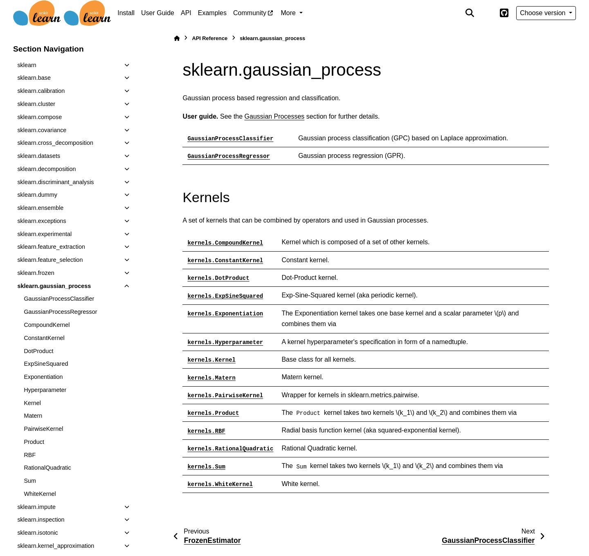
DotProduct (38, 351)
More (289, 12)
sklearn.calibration (41, 91)
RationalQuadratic (47, 467)
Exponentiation (43, 377)
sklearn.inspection (40, 519)
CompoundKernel (47, 325)
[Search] (470, 13)
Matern (33, 415)
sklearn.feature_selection (50, 260)
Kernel (32, 403)
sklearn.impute (36, 507)
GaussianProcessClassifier (59, 298)
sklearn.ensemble (40, 208)
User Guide (157, 12)
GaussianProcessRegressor (60, 311)
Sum (30, 480)
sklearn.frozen (35, 273)
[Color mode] (487, 13)
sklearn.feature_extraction (51, 246)
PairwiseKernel (43, 428)
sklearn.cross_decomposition (55, 143)
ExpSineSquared (46, 363)
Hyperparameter (45, 390)
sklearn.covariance (41, 130)
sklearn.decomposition (46, 169)
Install (126, 12)
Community (249, 12)
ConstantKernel (44, 338)
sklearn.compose (39, 117)
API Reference (209, 38)
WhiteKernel (40, 494)
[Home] (177, 38)
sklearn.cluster (36, 104)
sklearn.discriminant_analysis (55, 182)
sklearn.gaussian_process (54, 286)
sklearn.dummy (37, 194)
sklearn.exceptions (41, 221)
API (186, 12)
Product (34, 442)
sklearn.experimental (44, 234)
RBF (30, 455)
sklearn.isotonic (37, 532)
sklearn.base (34, 77)
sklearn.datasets (38, 156)
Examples (212, 12)
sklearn (26, 65)
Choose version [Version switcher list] (543, 12)
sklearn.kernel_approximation (55, 545)
